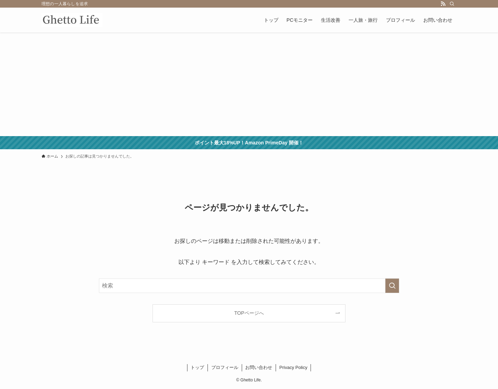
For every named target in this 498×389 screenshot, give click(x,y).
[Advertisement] (249, 84)
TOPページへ (249, 313)
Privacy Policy (293, 367)
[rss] (443, 4)
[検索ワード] (249, 285)
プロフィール (224, 367)
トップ (197, 367)
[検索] (452, 4)
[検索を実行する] (392, 285)
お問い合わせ (258, 367)
